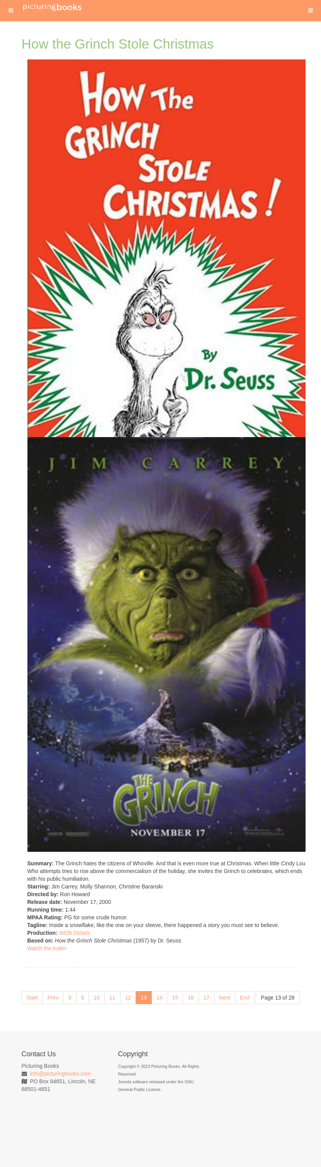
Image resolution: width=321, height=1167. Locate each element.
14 (159, 998)
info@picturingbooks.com (60, 1074)
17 (207, 998)
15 (175, 998)
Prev (53, 998)
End (245, 998)
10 (96, 998)
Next (224, 998)
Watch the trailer (46, 948)
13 (144, 998)
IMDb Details (74, 933)
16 (191, 998)
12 (128, 998)
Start (32, 998)
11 (112, 998)
